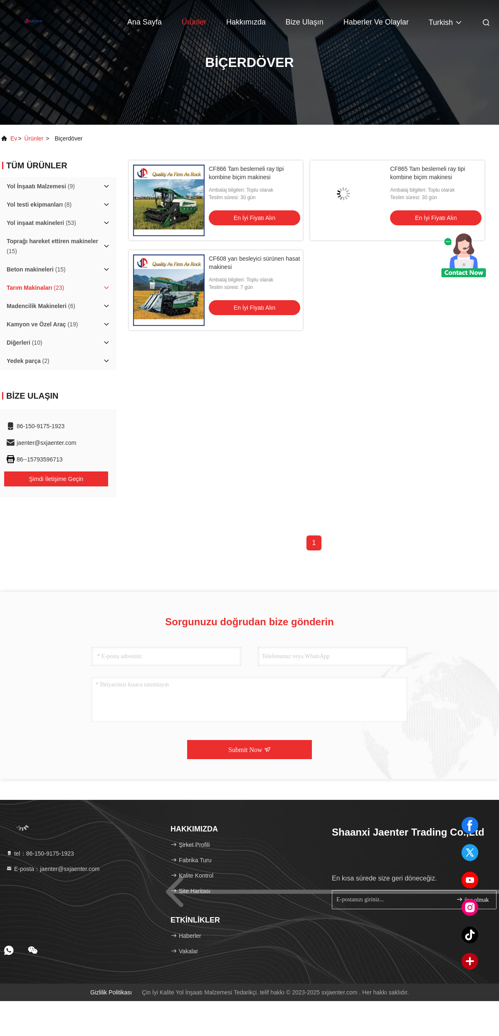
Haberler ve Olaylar (376, 22)
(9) (41, 186)
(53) (41, 223)
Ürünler (194, 22)
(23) (35, 287)
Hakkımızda (246, 22)
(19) (42, 324)
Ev (13, 138)
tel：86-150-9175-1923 (40, 853)
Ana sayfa (144, 22)
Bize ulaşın (305, 22)
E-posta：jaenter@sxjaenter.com (53, 869)
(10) (24, 342)
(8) (39, 204)
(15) (52, 246)
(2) (28, 361)
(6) (41, 306)
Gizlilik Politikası (111, 992)
